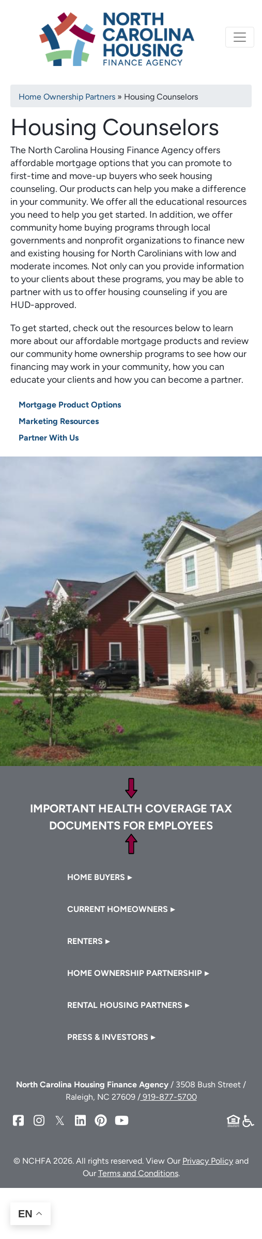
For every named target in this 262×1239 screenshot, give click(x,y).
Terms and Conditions (138, 1173)
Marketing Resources (59, 421)
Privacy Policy (207, 1161)
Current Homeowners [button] (117, 909)
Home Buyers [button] (96, 877)
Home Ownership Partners (67, 97)
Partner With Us (49, 438)
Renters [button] (85, 941)
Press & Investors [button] (107, 1037)
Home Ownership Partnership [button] (134, 973)
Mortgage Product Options (70, 405)
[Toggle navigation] (239, 37)
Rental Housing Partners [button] (124, 1005)
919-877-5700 (169, 1097)
